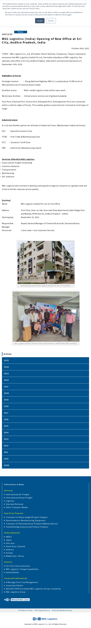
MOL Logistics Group (15, 592)
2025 (6, 360)
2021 (6, 386)
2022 (6, 380)
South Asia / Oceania (15, 546)
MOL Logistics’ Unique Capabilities (22, 569)
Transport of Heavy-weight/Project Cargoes (27, 517)
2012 (6, 446)
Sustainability (12, 572)
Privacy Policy (43, 610)
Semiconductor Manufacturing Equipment (26, 520)
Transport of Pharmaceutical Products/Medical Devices (32, 523)
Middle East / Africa (15, 556)
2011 (6, 452)
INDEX (9, 536)
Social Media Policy (63, 610)
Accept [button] (39, 21)
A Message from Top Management (22, 582)
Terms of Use (26, 610)
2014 (6, 432)
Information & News (14, 484)
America (10, 549)
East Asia (10, 543)
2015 (6, 426)
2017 (6, 413)
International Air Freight (17, 494)
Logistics (10, 501)
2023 (6, 373)
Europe (9, 552)
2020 (6, 393)
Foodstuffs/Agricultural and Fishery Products (27, 527)
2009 (6, 465)
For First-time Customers (18, 566)
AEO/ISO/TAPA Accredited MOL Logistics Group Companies (33, 588)
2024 (6, 367)
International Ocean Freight (19, 497)
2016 (6, 419)
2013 (6, 439)
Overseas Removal (14, 504)
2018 (6, 406)
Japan (9, 540)
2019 (6, 400)
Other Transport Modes (17, 507)
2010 (6, 459)
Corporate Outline (14, 585)
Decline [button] (51, 21)
